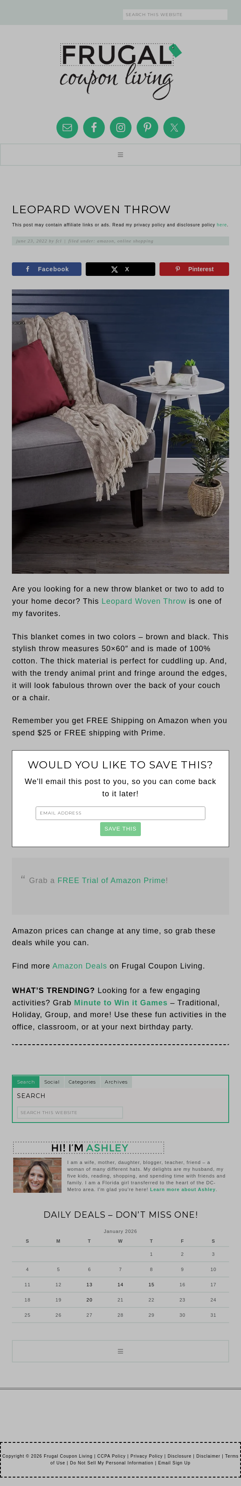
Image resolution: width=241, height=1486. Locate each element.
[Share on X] (120, 269)
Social (52, 1082)
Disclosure (180, 1456)
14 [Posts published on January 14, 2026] (120, 1284)
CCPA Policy (111, 1456)
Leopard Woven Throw (143, 601)
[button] (120, 154)
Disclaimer (208, 1456)
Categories (82, 1082)
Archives (116, 1082)
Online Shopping (135, 240)
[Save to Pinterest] (194, 269)
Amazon (105, 240)
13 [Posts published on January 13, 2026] (89, 1284)
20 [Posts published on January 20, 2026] (89, 1299)
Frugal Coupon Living (120, 68)
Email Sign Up (174, 1463)
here (222, 225)
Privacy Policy (146, 1456)
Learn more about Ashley (183, 1189)
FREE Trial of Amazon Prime (111, 880)
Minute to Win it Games (121, 1003)
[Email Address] (120, 813)
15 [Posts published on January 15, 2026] (151, 1284)
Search (26, 1082)
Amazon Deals (79, 966)
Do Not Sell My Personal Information (112, 1463)
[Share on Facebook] (46, 269)
